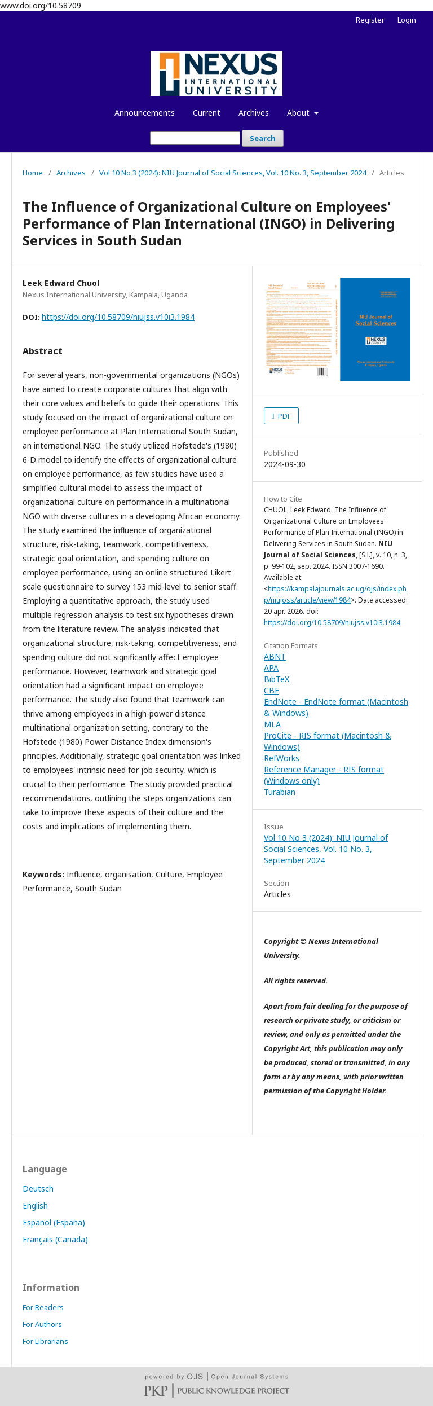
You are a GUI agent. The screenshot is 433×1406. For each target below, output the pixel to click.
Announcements (144, 112)
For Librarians (45, 1341)
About (299, 112)
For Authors (42, 1324)
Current (206, 112)
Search (263, 138)
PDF (283, 416)
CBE (271, 690)
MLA (272, 724)
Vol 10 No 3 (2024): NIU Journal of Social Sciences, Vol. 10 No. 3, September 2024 (232, 173)
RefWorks (281, 758)
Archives (253, 112)
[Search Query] (195, 138)
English (35, 1205)
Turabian (279, 792)
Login (406, 20)
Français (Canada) (55, 1239)
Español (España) (54, 1222)
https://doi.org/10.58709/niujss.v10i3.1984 (118, 316)
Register (370, 20)
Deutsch (38, 1188)
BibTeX (276, 679)
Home (33, 173)
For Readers (43, 1307)
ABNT (275, 656)
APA (271, 667)
